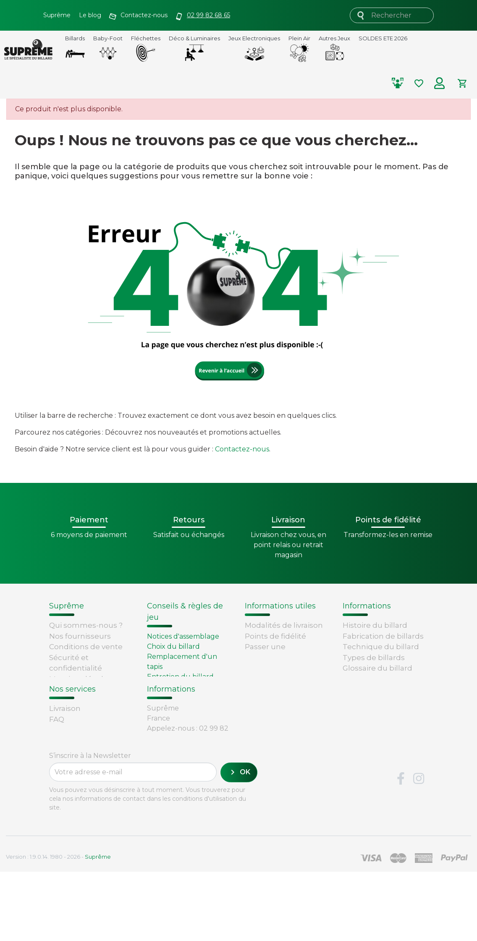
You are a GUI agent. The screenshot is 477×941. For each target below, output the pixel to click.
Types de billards (374, 657)
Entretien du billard (180, 677)
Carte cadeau (73, 780)
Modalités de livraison (284, 625)
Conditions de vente (86, 646)
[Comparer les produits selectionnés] (401, 83)
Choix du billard (173, 646)
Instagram (418, 848)
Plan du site (70, 700)
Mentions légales (80, 679)
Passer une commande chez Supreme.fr (276, 657)
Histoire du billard (375, 625)
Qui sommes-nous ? (86, 625)
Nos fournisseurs (80, 636)
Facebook (400, 848)
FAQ (56, 748)
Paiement (67, 791)
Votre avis (359, 679)
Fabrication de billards (383, 636)
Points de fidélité (275, 636)
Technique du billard (381, 646)
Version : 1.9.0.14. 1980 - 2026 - (58, 926)
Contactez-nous (242, 449)
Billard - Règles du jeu (184, 687)
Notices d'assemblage (183, 636)
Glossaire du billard (377, 668)
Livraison (65, 737)
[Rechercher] (391, 15)
